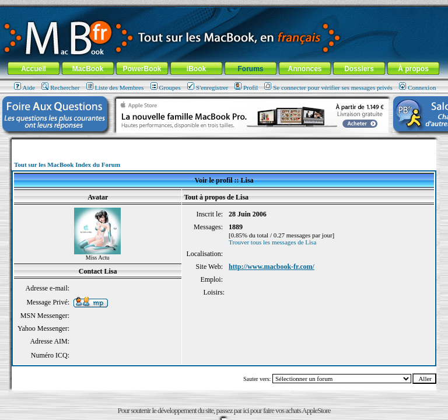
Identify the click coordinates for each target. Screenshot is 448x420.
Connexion (417, 87)
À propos (413, 69)
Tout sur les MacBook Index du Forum (67, 164)
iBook (196, 69)
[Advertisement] (224, 143)
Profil (246, 87)
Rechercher (60, 87)
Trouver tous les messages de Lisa (272, 242)
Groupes (165, 87)
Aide (24, 87)
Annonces (304, 69)
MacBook (87, 69)
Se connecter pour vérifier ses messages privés (328, 87)
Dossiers (359, 69)
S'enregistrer (207, 87)
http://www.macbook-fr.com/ (271, 266)
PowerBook (142, 69)
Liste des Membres (115, 87)
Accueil (33, 69)
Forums (250, 69)
